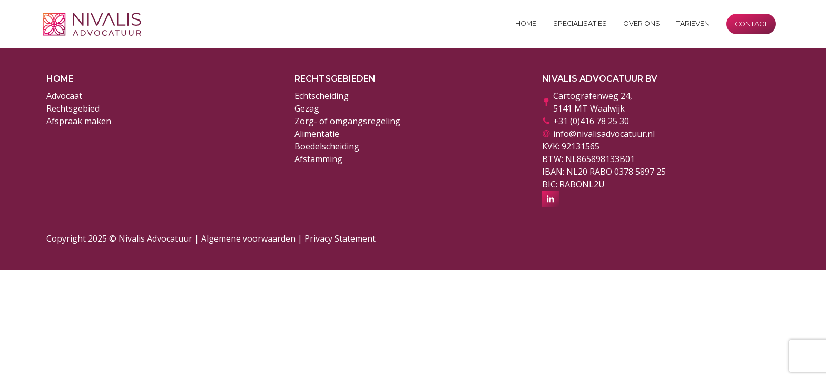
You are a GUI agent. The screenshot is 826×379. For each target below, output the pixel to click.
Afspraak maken (78, 121)
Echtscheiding (321, 96)
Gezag (306, 108)
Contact (751, 24)
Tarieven (693, 23)
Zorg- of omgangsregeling (347, 121)
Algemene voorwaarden (248, 238)
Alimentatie (316, 133)
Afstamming (318, 159)
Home (525, 23)
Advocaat (64, 96)
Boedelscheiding (326, 146)
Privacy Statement (340, 238)
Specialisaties (580, 23)
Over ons (641, 23)
